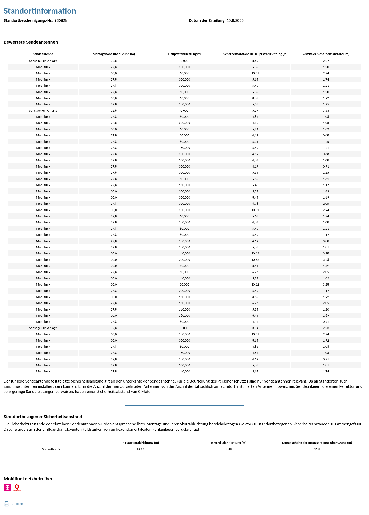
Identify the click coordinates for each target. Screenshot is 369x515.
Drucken (17, 504)
